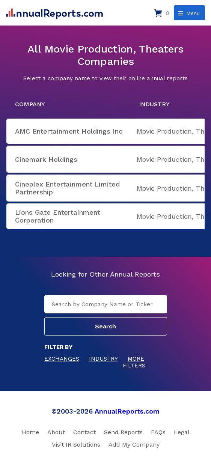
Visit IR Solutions (76, 444)
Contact (84, 432)
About (56, 432)
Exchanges (61, 358)
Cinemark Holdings (46, 159)
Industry (103, 358)
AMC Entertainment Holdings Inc (68, 131)
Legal (182, 432)
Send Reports (123, 432)
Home (30, 432)
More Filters (134, 362)
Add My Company (134, 444)
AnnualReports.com (127, 411)
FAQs (158, 432)
